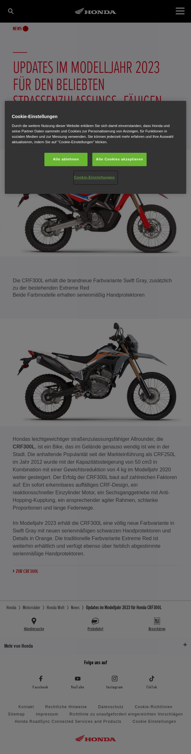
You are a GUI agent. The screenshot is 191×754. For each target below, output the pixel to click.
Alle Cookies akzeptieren (119, 159)
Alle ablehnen (66, 159)
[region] (95, 147)
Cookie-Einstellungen (94, 177)
